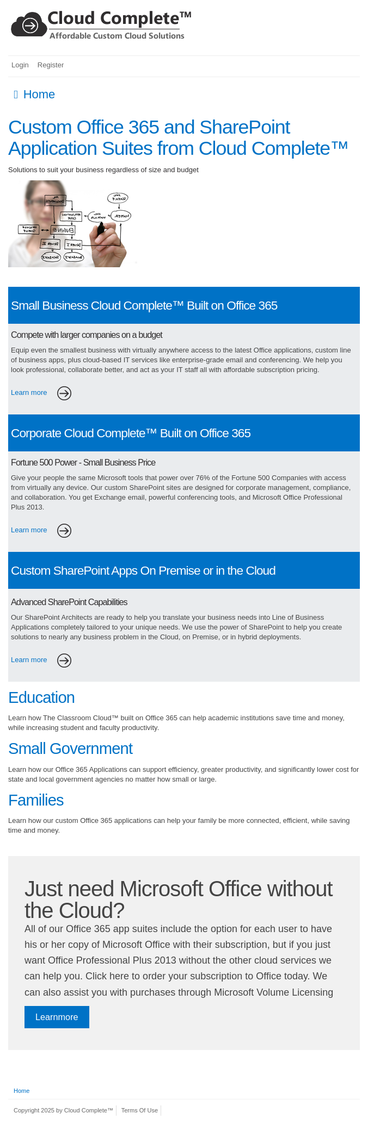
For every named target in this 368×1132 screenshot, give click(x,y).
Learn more (44, 392)
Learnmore (56, 1017)
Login (20, 65)
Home (21, 1090)
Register (51, 65)
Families (36, 800)
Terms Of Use (139, 1110)
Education (41, 697)
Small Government (70, 748)
